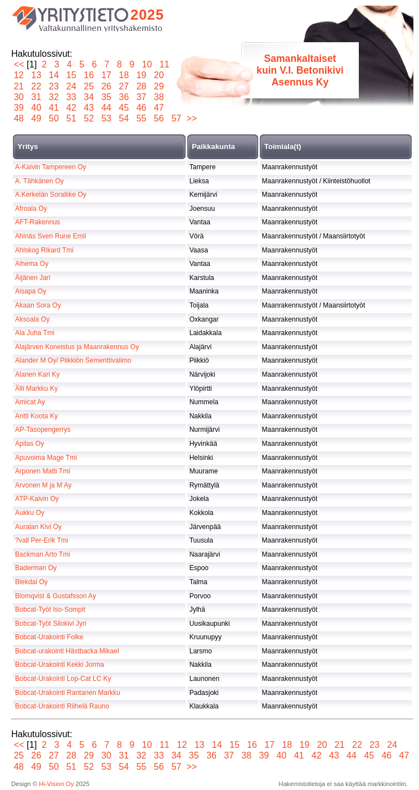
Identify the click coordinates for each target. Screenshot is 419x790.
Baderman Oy (36, 568)
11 (164, 64)
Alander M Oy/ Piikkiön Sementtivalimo (73, 360)
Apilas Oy (29, 444)
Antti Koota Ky (36, 416)
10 (147, 64)
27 (124, 86)
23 (53, 86)
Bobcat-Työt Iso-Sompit (50, 609)
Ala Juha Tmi (35, 333)
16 (89, 75)
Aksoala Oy (32, 319)
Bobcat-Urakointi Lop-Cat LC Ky (63, 679)
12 (18, 75)
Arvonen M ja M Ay (43, 485)
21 (18, 86)
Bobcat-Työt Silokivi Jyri (51, 624)
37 (141, 97)
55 (141, 118)
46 (141, 107)
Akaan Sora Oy (38, 305)
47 (158, 107)
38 (158, 97)
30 (18, 97)
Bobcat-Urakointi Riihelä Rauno (62, 706)
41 (53, 107)
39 (18, 107)
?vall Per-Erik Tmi (41, 540)
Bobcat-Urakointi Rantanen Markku (67, 693)
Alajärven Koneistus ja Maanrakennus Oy (77, 347)
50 (53, 118)
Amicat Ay (30, 402)
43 (89, 107)
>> (191, 118)
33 (71, 97)
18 (124, 75)
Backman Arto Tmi (42, 554)
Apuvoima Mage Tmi (46, 458)
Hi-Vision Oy (56, 783)
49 (36, 118)
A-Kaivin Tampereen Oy (51, 167)
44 (106, 107)
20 (158, 75)
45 (124, 107)
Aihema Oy (31, 264)
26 (106, 86)
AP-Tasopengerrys (43, 430)
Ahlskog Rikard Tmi (44, 250)
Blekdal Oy (31, 582)
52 (89, 118)
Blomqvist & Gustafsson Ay (55, 596)
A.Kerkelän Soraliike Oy (51, 194)
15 (71, 75)
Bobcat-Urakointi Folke (49, 637)
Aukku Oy (29, 513)
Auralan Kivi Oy (38, 527)
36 (124, 97)
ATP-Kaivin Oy (37, 499)
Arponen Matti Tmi (42, 471)
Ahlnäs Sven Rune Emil (50, 236)
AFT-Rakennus (37, 222)
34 (89, 97)
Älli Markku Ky (36, 388)
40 (36, 107)
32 (53, 97)
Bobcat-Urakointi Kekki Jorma (59, 665)
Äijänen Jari (33, 278)
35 (106, 97)
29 (158, 86)
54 (124, 118)
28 (141, 86)
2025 (147, 14)
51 (71, 118)
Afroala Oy (31, 209)
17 (106, 75)
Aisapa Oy (30, 291)
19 (141, 75)
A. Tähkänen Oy (39, 181)
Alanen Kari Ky (37, 374)
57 (176, 118)
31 (36, 97)
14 (53, 75)
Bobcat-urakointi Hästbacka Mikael (67, 651)
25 (89, 86)
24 (71, 86)
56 (158, 118)
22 (36, 86)
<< (18, 64)
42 (71, 107)
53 (106, 118)
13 (36, 75)
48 (18, 118)
